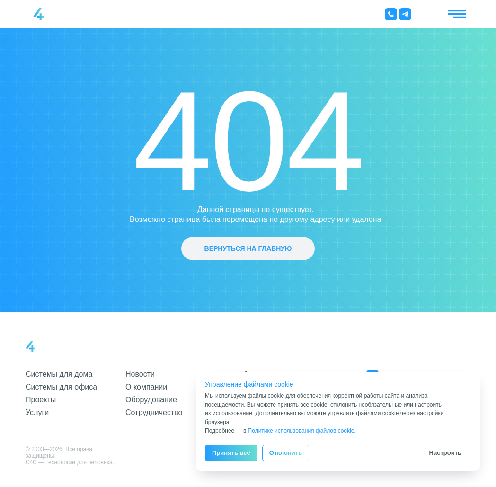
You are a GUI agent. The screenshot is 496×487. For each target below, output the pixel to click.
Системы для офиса (61, 387)
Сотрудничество (154, 412)
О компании (146, 387)
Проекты (41, 400)
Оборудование (151, 400)
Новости (140, 374)
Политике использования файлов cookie (301, 430)
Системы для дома (59, 374)
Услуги (37, 412)
